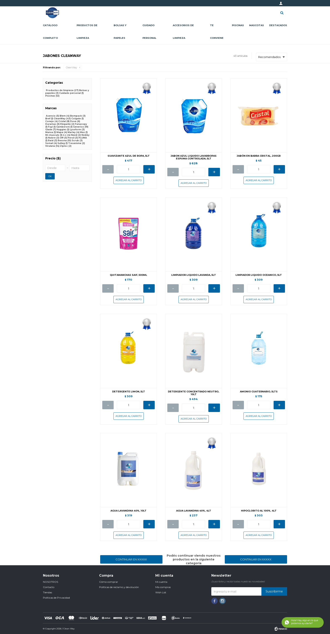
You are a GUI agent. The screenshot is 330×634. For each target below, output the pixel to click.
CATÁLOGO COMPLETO (50, 31)
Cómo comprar (108, 581)
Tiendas (47, 592)
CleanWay (71, 67)
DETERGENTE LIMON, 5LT (128, 391)
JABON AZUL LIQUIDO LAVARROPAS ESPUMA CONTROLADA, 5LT (194, 157)
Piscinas (238, 25)
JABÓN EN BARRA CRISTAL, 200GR (259, 156)
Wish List (160, 592)
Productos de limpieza (87, 31)
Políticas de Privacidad (56, 597)
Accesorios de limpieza (183, 31)
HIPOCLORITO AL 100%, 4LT (259, 510)
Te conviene (217, 31)
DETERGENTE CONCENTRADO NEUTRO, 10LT (193, 393)
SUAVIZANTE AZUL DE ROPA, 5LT (129, 156)
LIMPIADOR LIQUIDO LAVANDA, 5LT (193, 275)
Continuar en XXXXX (131, 559)
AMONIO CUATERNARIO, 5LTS (259, 391)
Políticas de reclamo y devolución (119, 587)
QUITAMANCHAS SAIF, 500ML (128, 275)
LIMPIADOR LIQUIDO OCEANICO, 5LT (259, 275)
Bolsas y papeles (120, 31)
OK (50, 176)
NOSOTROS (50, 581)
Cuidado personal (149, 31)
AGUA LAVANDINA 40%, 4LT (193, 510)
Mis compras (163, 587)
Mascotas (256, 25)
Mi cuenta (161, 581)
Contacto (48, 587)
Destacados (278, 25)
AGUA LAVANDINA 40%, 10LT (128, 510)
